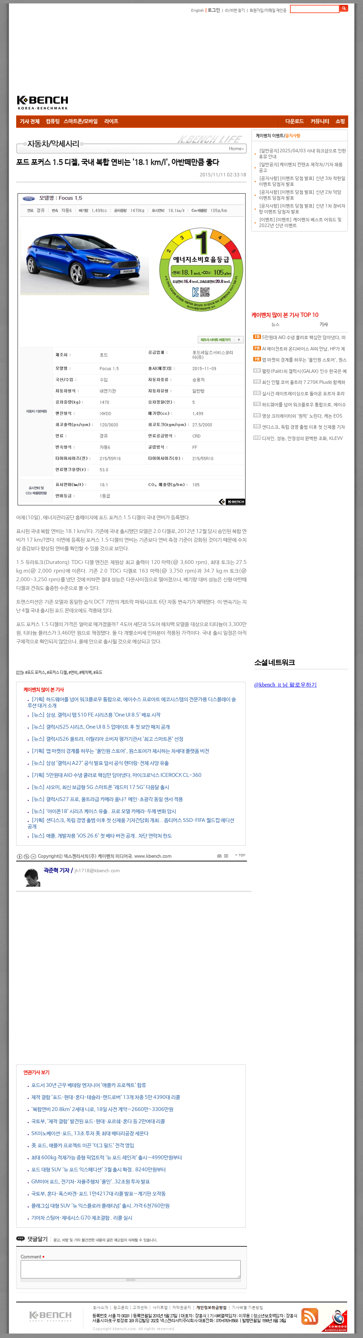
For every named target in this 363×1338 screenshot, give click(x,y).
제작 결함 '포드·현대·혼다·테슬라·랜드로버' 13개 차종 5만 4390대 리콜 (104, 1097)
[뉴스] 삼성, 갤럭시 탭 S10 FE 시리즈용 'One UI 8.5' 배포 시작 (94, 715)
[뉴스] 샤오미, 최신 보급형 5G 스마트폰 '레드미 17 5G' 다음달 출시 (98, 787)
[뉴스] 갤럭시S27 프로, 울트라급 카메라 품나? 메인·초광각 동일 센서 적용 (105, 799)
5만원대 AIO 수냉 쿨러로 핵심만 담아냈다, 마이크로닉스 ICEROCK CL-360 (299, 339)
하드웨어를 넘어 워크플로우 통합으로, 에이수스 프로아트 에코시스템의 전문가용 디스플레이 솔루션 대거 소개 (299, 406)
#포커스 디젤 (57, 673)
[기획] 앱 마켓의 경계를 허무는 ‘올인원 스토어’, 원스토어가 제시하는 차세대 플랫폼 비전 (118, 751)
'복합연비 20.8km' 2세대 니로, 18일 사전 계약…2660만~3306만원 (100, 1109)
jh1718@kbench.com (97, 871)
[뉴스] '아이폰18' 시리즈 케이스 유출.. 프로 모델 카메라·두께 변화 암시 (102, 811)
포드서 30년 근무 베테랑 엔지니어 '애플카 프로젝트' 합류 (87, 1085)
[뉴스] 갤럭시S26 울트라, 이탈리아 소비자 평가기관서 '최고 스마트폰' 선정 (105, 739)
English (197, 11)
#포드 (97, 673)
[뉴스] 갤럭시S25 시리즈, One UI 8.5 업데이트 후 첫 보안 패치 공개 (99, 727)
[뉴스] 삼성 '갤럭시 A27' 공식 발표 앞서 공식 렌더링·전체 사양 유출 (98, 763)
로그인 (214, 10)
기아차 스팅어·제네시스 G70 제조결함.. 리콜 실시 (80, 1218)
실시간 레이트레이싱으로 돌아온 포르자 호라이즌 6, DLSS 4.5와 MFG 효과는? (299, 395)
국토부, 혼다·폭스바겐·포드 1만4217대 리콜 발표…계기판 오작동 (97, 1194)
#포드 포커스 (35, 673)
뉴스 (275, 324)
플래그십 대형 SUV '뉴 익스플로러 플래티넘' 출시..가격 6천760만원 (98, 1206)
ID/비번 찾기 (235, 11)
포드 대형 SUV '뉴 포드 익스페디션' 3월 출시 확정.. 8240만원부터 (97, 1170)
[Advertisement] (181, 65)
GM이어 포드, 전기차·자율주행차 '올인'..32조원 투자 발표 (89, 1182)
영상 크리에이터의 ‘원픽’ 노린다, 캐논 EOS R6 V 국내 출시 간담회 (297, 417)
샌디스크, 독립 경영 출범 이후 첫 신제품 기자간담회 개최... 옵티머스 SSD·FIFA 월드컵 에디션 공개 (299, 428)
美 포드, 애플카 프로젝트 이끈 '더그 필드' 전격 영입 (81, 1146)
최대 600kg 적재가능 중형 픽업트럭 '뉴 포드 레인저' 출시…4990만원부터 (105, 1158)
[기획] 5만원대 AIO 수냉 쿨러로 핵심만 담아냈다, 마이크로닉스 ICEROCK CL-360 (114, 775)
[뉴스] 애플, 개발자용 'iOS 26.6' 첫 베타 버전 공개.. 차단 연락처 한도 (100, 836)
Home (235, 149)
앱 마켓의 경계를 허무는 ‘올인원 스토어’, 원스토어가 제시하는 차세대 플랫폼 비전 (300, 361)
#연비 (73, 673)
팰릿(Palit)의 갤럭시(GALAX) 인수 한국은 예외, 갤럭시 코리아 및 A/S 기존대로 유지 (300, 373)
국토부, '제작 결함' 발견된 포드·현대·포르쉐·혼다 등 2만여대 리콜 (96, 1121)
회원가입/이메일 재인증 (268, 11)
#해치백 (85, 673)
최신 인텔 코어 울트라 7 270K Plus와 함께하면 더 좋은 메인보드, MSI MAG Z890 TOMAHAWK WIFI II (299, 384)
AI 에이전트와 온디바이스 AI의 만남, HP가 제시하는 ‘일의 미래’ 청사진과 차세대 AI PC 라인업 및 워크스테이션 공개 (299, 350)
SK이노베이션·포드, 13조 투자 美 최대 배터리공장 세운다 (88, 1133)
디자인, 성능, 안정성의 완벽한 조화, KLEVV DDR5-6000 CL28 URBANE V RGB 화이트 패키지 (299, 440)
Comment (32, 1257)
